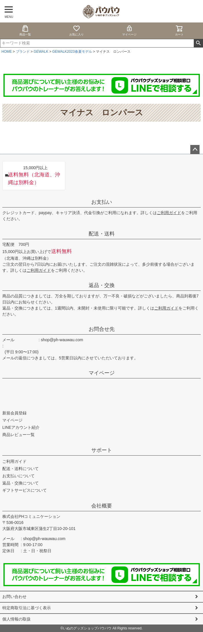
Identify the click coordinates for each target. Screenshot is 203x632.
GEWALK (40, 52)
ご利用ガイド (169, 212)
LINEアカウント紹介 (21, 427)
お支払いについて (18, 475)
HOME (6, 52)
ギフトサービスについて (24, 490)
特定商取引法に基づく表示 (26, 607)
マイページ (129, 30)
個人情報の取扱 (16, 619)
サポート (101, 450)
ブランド (23, 52)
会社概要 (101, 506)
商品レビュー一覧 (18, 434)
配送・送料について (20, 468)
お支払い (101, 202)
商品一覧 (25, 30)
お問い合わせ (14, 596)
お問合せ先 (102, 329)
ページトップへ (195, 149)
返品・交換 (102, 285)
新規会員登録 (14, 413)
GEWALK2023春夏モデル (72, 52)
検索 (198, 43)
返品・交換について (20, 483)
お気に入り (76, 30)
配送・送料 (102, 234)
